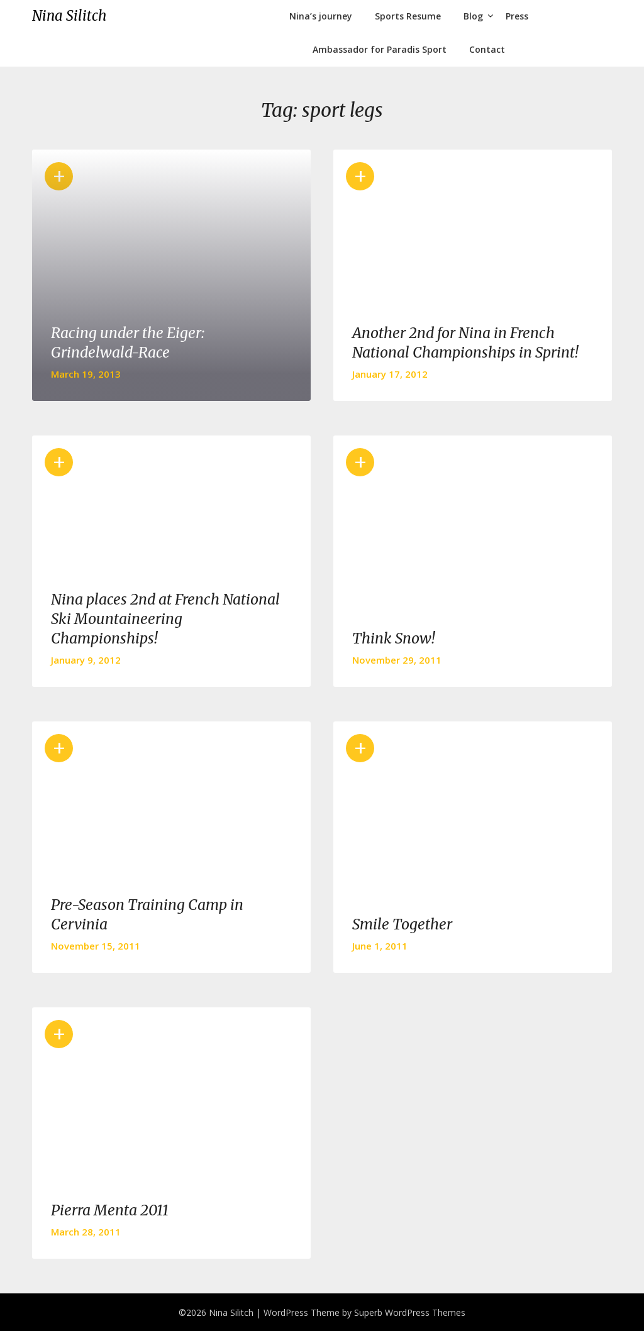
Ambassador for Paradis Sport (380, 49)
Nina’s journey (320, 16)
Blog (473, 16)
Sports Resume (408, 16)
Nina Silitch (69, 16)
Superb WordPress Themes (409, 1312)
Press (517, 16)
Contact (487, 49)
